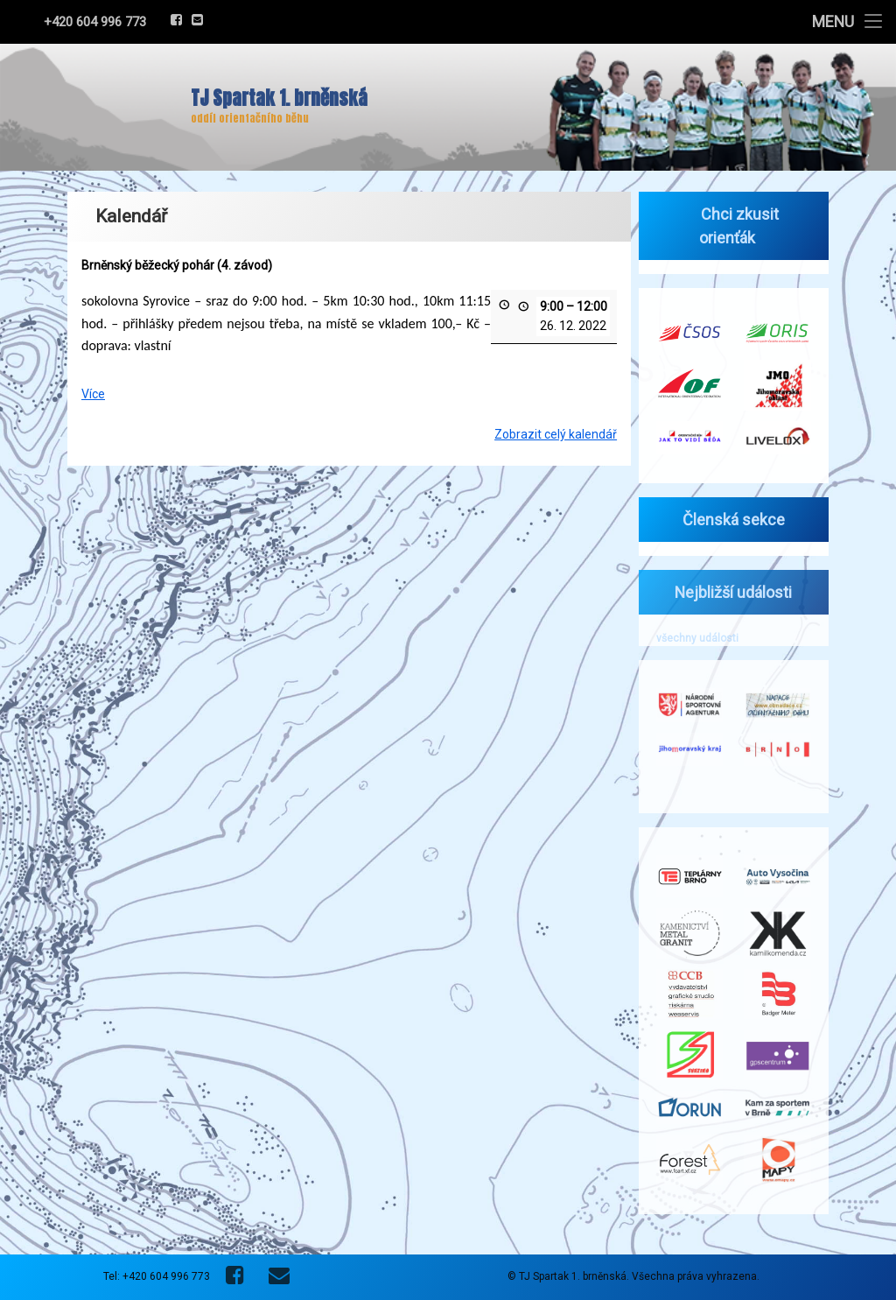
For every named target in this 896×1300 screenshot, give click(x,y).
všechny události (692, 638)
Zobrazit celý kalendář (555, 428)
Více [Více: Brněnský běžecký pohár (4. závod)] (93, 388)
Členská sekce (729, 519)
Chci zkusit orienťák (735, 226)
